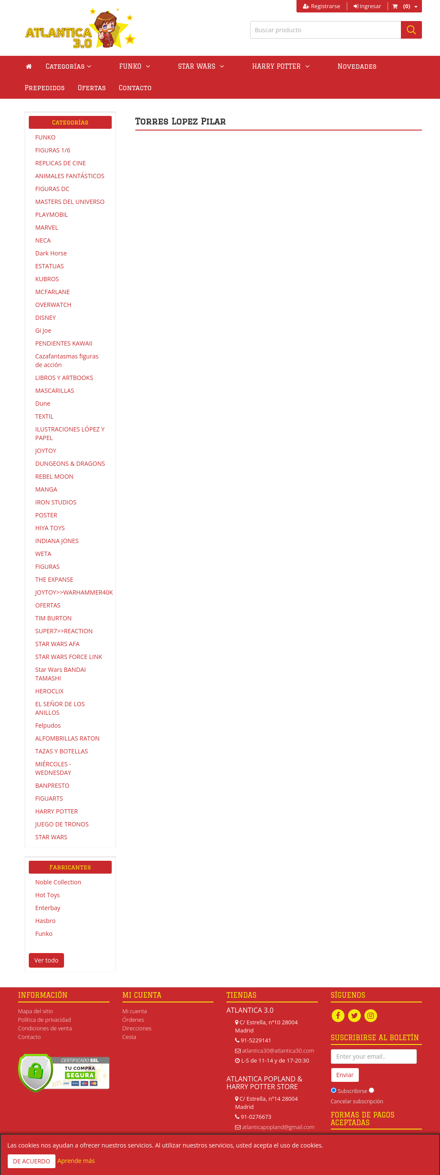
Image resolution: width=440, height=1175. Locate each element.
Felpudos (48, 725)
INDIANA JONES (57, 541)
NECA (43, 240)
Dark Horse (51, 253)
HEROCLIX (49, 691)
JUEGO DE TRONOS (62, 824)
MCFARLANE (52, 292)
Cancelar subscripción (357, 1101)
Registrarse (321, 6)
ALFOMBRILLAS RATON (67, 738)
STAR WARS (51, 837)
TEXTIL (44, 416)
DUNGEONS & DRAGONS (70, 463)
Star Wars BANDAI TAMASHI (60, 673)
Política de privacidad (44, 1019)
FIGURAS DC (52, 189)
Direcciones (137, 1028)
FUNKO (45, 137)
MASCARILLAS (54, 390)
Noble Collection (58, 882)
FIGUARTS (49, 798)
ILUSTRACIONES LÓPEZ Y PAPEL (69, 433)
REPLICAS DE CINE (60, 163)
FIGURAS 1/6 (52, 150)
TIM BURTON (53, 618)
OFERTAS (48, 605)
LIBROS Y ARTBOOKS (64, 377)
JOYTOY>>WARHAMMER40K (73, 592)
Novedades (296, 66)
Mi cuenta (134, 1011)
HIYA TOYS (50, 528)
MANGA (46, 489)
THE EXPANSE (54, 579)
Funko (43, 933)
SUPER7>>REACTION (64, 631)
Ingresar (367, 6)
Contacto (40, 87)
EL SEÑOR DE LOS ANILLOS (60, 708)
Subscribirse (352, 1091)
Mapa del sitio (35, 1011)
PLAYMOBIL (51, 214)
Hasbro (45, 921)
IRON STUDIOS (55, 502)
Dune (42, 403)
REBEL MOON (54, 476)
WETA (43, 554)
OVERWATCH (53, 305)
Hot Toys (47, 895)
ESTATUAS (49, 266)
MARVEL (46, 227)
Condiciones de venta (45, 1028)
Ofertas (396, 66)
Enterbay (47, 908)
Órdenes (133, 1019)
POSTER (46, 515)
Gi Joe (43, 330)
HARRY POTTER (56, 811)
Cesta (129, 1037)
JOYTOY (45, 450)
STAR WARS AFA (57, 644)
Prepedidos (349, 66)
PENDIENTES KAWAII (63, 343)
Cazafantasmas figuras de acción (66, 360)
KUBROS (47, 279)
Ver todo (46, 960)
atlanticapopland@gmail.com (278, 1127)
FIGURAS (47, 566)
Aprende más (76, 1161)
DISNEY (45, 317)
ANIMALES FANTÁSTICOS (69, 176)
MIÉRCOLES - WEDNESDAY (53, 768)
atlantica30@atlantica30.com (278, 1050)
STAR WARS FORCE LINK (68, 657)
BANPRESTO (52, 785)
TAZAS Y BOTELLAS (61, 751)
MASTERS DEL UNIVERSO (69, 201)
